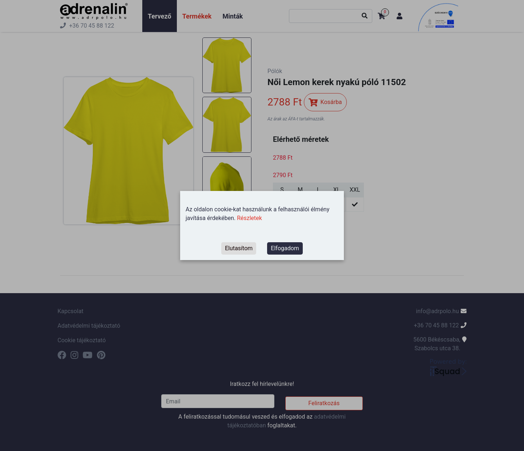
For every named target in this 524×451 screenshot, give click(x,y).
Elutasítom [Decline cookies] (239, 248)
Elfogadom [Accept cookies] (285, 248)
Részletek (249, 218)
